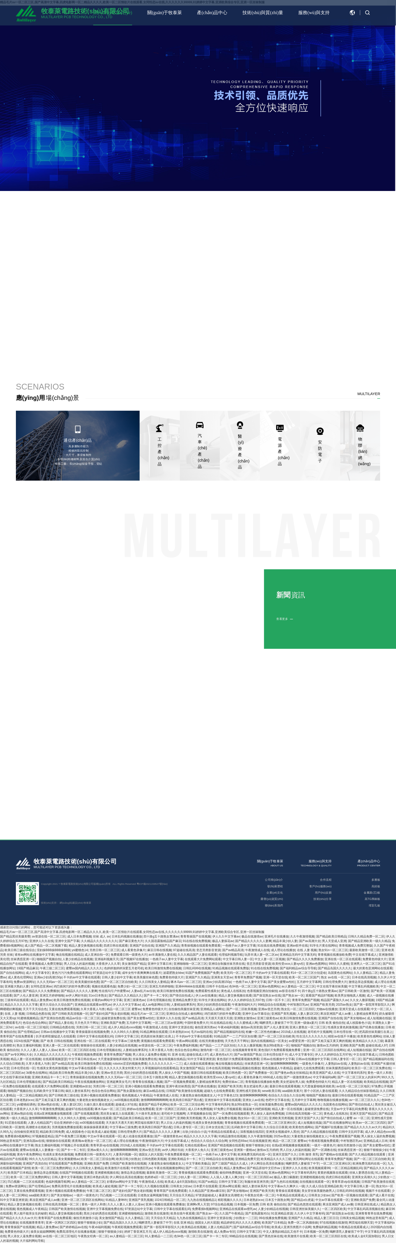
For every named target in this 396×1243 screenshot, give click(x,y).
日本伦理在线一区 (345, 1032)
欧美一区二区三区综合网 (187, 1104)
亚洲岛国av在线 (34, 1141)
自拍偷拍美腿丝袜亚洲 (183, 1009)
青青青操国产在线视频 (195, 936)
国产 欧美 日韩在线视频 (56, 1041)
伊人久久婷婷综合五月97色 (246, 1000)
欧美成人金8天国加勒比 (181, 1181)
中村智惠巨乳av (298, 1004)
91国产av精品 (207, 1181)
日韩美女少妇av (181, 1186)
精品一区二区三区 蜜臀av (124, 1009)
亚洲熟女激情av (245, 1018)
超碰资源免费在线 (113, 1018)
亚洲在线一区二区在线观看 (343, 959)
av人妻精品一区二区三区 (298, 986)
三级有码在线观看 (17, 1000)
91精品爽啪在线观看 (153, 1032)
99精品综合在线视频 (271, 1004)
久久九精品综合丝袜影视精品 (358, 1091)
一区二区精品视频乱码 (32, 1095)
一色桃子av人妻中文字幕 (239, 945)
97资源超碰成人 (206, 1195)
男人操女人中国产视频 (174, 1072)
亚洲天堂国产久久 (307, 1118)
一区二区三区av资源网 (167, 1023)
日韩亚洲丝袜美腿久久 (305, 1209)
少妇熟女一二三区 (245, 1218)
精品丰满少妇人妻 (285, 941)
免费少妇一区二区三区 (132, 986)
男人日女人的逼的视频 (79, 963)
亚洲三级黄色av (134, 1000)
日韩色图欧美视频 (154, 1159)
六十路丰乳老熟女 (147, 1113)
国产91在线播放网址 (337, 1122)
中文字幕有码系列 (354, 1072)
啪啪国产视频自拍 (49, 959)
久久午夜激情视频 (302, 936)
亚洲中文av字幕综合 (256, 1013)
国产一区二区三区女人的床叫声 (358, 1077)
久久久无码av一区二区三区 (55, 982)
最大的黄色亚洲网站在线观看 (372, 968)
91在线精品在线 (221, 1023)
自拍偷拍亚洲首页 (26, 1132)
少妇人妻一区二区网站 (193, 1177)
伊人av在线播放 (206, 995)
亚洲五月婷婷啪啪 (161, 986)
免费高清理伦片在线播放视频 (71, 1186)
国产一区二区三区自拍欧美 (119, 982)
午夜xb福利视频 (228, 1027)
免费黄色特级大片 (374, 959)
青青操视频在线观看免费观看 (200, 945)
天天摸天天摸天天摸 (218, 1018)
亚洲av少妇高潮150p (48, 977)
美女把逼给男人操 (292, 1082)
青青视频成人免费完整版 (355, 945)
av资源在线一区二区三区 (48, 936)
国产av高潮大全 (309, 941)
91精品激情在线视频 (232, 1136)
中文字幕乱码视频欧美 (364, 986)
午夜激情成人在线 (257, 950)
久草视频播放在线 (199, 1113)
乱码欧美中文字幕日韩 (49, 1091)
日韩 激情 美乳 (308, 1154)
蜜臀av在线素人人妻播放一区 (40, 1150)
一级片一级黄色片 (323, 1145)
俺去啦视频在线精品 (69, 954)
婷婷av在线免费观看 (140, 1109)
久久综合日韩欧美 (12, 1063)
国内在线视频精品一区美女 (269, 1041)
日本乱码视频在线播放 (127, 936)
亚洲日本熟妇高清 (96, 1177)
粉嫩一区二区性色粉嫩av (262, 1032)
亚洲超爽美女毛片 (119, 1082)
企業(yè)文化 (274, 892)
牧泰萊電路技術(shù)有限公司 (85, 11)
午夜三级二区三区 (52, 968)
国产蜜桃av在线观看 (334, 1154)
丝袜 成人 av (101, 936)
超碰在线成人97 (376, 1045)
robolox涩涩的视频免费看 (130, 1063)
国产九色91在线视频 (284, 1181)
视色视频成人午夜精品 (277, 1068)
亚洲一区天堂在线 (275, 977)
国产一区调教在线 (324, 1150)
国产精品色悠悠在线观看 (304, 1204)
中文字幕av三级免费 (125, 1041)
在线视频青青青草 (244, 1050)
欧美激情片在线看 (117, 1168)
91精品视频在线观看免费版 (230, 968)
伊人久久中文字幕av (226, 936)
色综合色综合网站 (35, 1023)
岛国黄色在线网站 (340, 973)
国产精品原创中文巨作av (264, 1168)
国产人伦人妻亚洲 (26, 995)
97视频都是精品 (43, 1136)
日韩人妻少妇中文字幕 (117, 977)
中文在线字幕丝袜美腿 (332, 986)
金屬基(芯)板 (372, 892)
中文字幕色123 (227, 1095)
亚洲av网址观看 (229, 1186)
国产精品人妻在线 (61, 1023)
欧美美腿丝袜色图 (146, 977)
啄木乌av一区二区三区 (186, 982)
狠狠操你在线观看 (93, 1045)
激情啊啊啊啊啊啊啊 (284, 1063)
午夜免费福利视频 (186, 1045)
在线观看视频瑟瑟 (55, 1059)
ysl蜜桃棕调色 (26, 1104)
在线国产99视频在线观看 (76, 1172)
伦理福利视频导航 (231, 954)
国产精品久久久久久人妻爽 (253, 941)
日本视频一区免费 (246, 1204)
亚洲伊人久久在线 (41, 941)
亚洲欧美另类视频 (189, 1118)
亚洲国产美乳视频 (283, 1013)
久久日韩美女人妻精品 (154, 982)
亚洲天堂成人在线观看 (354, 1009)
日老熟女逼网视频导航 (153, 1195)
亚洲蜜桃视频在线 (107, 1172)
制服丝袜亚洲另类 (256, 1181)
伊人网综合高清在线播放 (267, 1163)
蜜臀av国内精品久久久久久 (84, 968)
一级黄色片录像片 (311, 1063)
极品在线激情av (252, 936)
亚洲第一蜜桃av (244, 1150)
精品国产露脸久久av (334, 1000)
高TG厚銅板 (372, 899)
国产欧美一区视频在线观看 (349, 1195)
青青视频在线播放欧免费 (334, 954)
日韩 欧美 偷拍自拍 (332, 1023)
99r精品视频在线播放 (246, 1068)
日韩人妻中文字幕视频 (67, 1177)
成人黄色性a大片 (221, 1054)
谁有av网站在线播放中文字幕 (34, 954)
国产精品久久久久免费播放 (305, 959)
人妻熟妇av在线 (335, 1063)
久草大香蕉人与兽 (93, 1009)
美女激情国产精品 (134, 963)
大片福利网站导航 (32, 1240)
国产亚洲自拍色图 (52, 1018)
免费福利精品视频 (325, 1227)
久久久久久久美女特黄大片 (122, 1068)
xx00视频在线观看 (126, 1100)
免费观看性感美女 (207, 991)
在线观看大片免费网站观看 (203, 959)
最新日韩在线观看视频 (206, 1072)
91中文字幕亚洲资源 (201, 1059)
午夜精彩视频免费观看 (87, 1054)
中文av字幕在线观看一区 (85, 1068)
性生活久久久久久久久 (311, 1036)
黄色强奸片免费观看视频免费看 (279, 1050)
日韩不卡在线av (217, 986)
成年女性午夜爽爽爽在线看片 (141, 973)
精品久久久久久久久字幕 (21, 1004)
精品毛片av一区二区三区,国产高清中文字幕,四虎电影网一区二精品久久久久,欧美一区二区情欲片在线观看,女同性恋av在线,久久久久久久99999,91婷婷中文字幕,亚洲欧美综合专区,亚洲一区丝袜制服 (132, 932)
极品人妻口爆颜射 (286, 1177)
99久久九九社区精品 (42, 1159)
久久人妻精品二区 (366, 973)
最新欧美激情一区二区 (364, 950)
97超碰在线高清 (183, 950)
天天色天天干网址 (87, 1023)
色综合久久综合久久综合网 (286, 1095)
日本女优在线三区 (218, 1127)
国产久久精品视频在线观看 (319, 1132)
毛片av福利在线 (201, 1032)
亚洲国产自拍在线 (142, 945)
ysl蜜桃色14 (79, 950)
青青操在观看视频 (288, 1191)
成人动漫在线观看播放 (199, 1063)
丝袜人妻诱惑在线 (361, 1172)
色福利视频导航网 (58, 1181)
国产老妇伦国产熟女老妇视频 (109, 1013)
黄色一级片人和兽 (379, 1072)
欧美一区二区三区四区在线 (77, 1050)
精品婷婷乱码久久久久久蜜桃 (240, 1222)
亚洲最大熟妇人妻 (17, 986)
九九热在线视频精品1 (201, 1200)
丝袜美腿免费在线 (145, 1059)
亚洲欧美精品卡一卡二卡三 (50, 1077)
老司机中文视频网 (320, 1032)
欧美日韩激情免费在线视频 (163, 968)
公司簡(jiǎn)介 (274, 879)
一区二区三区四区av (259, 1177)
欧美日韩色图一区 (235, 1072)
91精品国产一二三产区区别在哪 (235, 1036)
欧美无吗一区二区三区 (236, 973)
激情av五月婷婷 (327, 1045)
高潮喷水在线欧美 (38, 1127)
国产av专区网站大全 (18, 1054)
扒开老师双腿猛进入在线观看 (55, 1036)
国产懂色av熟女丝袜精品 (291, 1072)
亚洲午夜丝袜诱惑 (178, 1086)
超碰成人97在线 (126, 1104)
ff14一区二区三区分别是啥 (308, 973)
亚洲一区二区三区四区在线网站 (324, 1050)
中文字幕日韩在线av (82, 1059)
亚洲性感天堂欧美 (248, 1091)
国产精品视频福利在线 (229, 1032)
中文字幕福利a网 (324, 1077)
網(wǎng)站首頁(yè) (112, 12)
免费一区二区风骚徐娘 (303, 1222)
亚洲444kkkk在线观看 (190, 986)
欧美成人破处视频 (104, 1132)
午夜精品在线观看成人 (223, 1132)
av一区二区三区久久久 (364, 1100)
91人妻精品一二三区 (158, 1236)
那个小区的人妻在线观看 (320, 1091)
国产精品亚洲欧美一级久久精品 (369, 941)
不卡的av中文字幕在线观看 (271, 973)
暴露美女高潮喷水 (231, 1195)
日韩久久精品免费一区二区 (366, 936)
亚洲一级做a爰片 (305, 1023)
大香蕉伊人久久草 (108, 963)
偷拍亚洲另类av (205, 1027)
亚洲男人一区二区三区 (366, 963)
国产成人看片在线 (381, 1195)
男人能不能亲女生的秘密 (30, 1213)
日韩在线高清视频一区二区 (304, 1113)
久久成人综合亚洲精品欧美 (324, 1186)
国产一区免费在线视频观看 (231, 1113)
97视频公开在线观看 (75, 1145)
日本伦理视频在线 (159, 1000)
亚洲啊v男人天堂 (198, 1204)
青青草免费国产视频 (248, 977)
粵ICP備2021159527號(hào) (152, 883)
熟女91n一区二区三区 (333, 950)
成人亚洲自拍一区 (97, 954)
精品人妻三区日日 (326, 1218)
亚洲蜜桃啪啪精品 (131, 1213)
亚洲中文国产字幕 (67, 941)
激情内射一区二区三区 (215, 1050)
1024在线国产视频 (26, 1041)
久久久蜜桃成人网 (245, 1023)
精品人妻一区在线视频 (26, 1059)
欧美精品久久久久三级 (368, 1041)
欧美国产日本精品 (20, 1172)
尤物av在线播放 (327, 1009)
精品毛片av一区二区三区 (148, 1013)
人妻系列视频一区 (125, 1154)
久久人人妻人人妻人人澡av (39, 1050)
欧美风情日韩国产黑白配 (186, 1100)
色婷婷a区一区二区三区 (160, 1177)
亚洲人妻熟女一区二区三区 (307, 1027)
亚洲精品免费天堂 (184, 1000)
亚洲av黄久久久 (98, 1150)
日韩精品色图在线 (38, 1013)
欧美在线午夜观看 (182, 1213)
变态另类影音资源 (208, 950)
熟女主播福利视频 (29, 1045)
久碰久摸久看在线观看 (99, 1104)
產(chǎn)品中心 (212, 12)
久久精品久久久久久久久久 (99, 941)
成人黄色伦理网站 (20, 977)
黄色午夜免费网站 (29, 1154)
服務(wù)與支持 (314, 12)
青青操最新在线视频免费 (92, 1032)
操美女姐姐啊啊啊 (43, 1231)
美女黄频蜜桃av (69, 1159)
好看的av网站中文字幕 (107, 1000)
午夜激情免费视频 (52, 1109)
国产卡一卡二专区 (156, 995)
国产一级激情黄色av (297, 1077)
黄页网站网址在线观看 (308, 1159)
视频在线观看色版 (104, 986)
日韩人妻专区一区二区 (346, 1059)
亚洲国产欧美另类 (322, 1004)
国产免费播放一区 (261, 1072)
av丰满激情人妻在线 (162, 954)
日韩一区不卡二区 (278, 1000)
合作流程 (326, 879)
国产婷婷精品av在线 (73, 1227)
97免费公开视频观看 (227, 1109)
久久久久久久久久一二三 (165, 1063)
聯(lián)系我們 (274, 905)
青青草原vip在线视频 (104, 1145)
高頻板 (376, 886)
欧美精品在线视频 (376, 1082)
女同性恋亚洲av (41, 986)
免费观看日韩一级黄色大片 (129, 954)
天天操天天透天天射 (119, 1122)
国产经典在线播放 (371, 1027)
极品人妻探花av (223, 941)
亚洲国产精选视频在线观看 (226, 1145)
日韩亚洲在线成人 (367, 1204)
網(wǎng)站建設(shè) (71, 902)
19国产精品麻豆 (27, 968)
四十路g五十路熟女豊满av (161, 936)
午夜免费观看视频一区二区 (182, 1154)
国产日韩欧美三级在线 (64, 1095)
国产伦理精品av (28, 1032)
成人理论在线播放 (283, 950)
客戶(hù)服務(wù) (320, 886)
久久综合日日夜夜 (275, 1127)
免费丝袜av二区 (233, 1082)
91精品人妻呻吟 (116, 1200)
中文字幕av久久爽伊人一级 (286, 1186)
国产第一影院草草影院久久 (372, 1004)
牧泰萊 (87, 902)
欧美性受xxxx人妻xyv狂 (288, 963)
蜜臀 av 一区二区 (357, 1118)
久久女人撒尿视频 (362, 1000)
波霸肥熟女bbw (173, 973)
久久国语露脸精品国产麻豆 (163, 941)
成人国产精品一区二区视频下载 (45, 945)
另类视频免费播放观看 (67, 1127)
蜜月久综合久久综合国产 (56, 1004)
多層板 (376, 879)
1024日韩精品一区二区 (170, 1200)
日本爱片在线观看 (205, 1186)
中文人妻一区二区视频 (270, 959)
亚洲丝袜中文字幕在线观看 (223, 1100)
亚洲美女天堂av (222, 977)
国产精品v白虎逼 (302, 1200)
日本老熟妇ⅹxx (179, 1032)
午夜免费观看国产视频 (344, 1136)
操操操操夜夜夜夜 (96, 1127)
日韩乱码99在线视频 (197, 968)
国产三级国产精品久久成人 (230, 1163)
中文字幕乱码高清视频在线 (366, 1209)
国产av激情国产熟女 (248, 1054)
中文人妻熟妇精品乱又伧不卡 (282, 1231)
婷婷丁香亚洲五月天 (138, 1231)
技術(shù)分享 (322, 899)
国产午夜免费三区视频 (70, 1136)
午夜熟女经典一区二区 (259, 1195)
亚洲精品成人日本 (375, 1141)
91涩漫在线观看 (15, 1122)
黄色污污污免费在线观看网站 (71, 973)
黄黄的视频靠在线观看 (332, 1172)
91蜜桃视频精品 (28, 1018)
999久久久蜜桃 (339, 963)
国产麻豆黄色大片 (131, 941)
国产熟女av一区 (293, 995)
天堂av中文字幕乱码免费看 (349, 1109)
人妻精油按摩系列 (183, 1004)
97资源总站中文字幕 (106, 973)
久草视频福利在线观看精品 (160, 1068)
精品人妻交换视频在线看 (85, 945)
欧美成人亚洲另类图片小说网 (291, 1227)
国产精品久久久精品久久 (125, 995)
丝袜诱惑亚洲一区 (23, 959)
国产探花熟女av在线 (267, 995)
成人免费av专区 (224, 1231)
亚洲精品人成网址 (212, 1009)
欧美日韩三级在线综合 (20, 950)
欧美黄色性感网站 (369, 1036)
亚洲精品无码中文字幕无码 (298, 954)
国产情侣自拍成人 (181, 995)
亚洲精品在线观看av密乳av (93, 1004)
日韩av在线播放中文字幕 (57, 1032)
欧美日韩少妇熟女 (128, 1159)
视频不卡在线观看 (378, 1191)
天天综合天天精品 (181, 1195)
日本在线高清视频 (364, 977)
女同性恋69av (238, 1141)
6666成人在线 (272, 1077)
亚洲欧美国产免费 (113, 1023)
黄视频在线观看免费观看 (157, 1041)
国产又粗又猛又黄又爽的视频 (331, 1041)
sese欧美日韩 (271, 1091)
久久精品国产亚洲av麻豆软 (207, 1191)
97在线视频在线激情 (333, 1222)
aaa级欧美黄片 (292, 1091)
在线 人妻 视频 (307, 950)
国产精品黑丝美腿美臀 (15, 936)
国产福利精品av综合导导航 (298, 968)
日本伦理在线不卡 (275, 1054)
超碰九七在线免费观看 (309, 1068)
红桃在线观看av (195, 1145)
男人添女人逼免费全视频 (149, 1054)
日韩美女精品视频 (352, 1218)
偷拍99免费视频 (230, 1172)
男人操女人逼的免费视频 (267, 1113)
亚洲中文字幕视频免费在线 (105, 1209)
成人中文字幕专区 (38, 973)
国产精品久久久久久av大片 (362, 1127)
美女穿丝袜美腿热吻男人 (318, 1191)
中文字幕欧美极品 (198, 1163)
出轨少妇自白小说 (194, 1132)
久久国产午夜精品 (231, 1213)
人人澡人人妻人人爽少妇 (226, 1177)
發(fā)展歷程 (275, 886)
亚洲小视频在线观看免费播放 (144, 1086)
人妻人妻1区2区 (308, 1013)
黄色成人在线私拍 (233, 991)
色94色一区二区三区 (243, 986)
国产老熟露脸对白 (257, 1213)
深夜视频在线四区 (252, 1132)
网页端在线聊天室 (147, 1122)
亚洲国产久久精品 (167, 945)
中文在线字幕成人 (365, 954)
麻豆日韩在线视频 (159, 950)
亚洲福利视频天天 (106, 959)
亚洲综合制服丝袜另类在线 (226, 963)
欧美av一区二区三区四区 (369, 1122)
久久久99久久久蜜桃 (124, 1032)
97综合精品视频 (221, 1204)
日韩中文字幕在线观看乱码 (95, 1036)
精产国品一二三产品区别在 (218, 1045)
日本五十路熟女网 (155, 1077)
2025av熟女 (344, 1004)
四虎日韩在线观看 (116, 945)
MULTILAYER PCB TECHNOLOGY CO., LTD (76, 17)
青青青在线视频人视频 (147, 1082)
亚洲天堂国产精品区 (363, 1113)
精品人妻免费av (41, 1000)
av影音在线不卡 (289, 991)
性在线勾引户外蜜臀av (114, 991)
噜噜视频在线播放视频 (332, 1100)
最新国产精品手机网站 (154, 1104)
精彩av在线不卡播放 (342, 1036)
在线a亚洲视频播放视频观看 (53, 1113)
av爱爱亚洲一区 (299, 1041)
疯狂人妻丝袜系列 (77, 1091)
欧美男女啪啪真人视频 (350, 995)
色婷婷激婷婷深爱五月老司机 (123, 968)
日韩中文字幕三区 (127, 1036)
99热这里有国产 (10, 1141)
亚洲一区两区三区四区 (171, 1109)
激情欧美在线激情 (156, 1213)
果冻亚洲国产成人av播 (336, 1013)
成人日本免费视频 (79, 936)
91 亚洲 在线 (176, 1054)
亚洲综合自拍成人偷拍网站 (184, 1013)
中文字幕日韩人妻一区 (238, 959)
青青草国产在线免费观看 (17, 1036)
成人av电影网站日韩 (155, 1004)
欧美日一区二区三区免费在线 (371, 1068)
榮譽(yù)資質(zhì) (272, 899)
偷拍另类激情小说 (349, 1145)
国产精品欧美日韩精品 (331, 936)
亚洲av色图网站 (316, 963)
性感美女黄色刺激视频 (343, 1027)
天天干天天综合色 (35, 1009)
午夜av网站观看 (186, 1041)
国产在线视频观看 (87, 1113)
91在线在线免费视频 (196, 941)
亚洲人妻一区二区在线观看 (61, 1045)
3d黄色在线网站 (36, 1072)
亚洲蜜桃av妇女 (80, 1086)
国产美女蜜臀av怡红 (281, 982)
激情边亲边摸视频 (361, 982)
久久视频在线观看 (156, 1186)
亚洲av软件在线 (297, 945)
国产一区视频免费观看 (179, 1082)
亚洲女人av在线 (253, 1100)
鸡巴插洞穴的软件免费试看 (72, 986)
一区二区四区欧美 (334, 1209)
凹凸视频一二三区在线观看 (26, 1181)
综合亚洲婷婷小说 (66, 1122)
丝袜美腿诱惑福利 (338, 1068)
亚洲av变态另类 (269, 1009)
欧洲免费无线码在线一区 (254, 1154)
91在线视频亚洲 (260, 1141)
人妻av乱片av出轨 (143, 991)
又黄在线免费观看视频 (64, 1009)
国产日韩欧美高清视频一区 (70, 1013)
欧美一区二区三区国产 (304, 977)
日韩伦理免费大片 (335, 982)
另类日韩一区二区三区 (104, 950)
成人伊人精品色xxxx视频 (124, 1027)
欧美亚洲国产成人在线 (325, 1072)
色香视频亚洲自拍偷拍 (262, 991)
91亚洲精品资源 (281, 1213)
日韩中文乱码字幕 (351, 1132)
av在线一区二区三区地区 (31, 1027)
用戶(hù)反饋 (323, 892)
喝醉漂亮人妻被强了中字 (276, 1023)
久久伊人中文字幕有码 (309, 1213)
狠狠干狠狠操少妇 (258, 1145)
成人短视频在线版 (379, 1018)
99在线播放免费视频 (272, 1218)
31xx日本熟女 (98, 995)
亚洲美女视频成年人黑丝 (282, 1132)
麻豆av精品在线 (154, 1091)
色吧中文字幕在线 (277, 1100)
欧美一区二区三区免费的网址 (51, 1168)
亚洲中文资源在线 (181, 1027)
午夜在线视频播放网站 (90, 1082)
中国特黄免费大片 (196, 1023)
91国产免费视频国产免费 (202, 973)
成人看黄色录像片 (133, 950)
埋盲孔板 (374, 905)
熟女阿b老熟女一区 (276, 1045)
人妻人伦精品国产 (40, 1122)
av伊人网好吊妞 (76, 995)
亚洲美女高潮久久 (364, 1177)
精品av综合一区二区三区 (83, 1018)
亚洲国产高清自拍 (35, 1163)
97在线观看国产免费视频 (65, 1163)
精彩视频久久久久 (230, 1200)
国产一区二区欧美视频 (241, 1009)
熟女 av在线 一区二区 (335, 977)
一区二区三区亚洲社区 (280, 1122)
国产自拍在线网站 (12, 973)
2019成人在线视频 (293, 1032)
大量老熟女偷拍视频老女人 (198, 1095)
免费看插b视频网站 (18, 1136)
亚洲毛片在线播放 (276, 936)
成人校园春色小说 (358, 1023)
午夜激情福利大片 (244, 1004)
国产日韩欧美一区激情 (354, 991)
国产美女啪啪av (354, 1018)
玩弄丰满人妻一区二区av (261, 954)
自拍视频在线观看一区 (315, 1181)
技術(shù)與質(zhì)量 (262, 12)
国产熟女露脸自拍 (129, 1091)
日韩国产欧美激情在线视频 (184, 1091)
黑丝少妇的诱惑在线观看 (213, 1004)
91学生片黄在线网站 (323, 945)
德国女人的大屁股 (151, 1154)
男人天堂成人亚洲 (334, 941)
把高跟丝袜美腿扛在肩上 (375, 1032)
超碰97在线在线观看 (79, 1109)
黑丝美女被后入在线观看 (117, 1113)
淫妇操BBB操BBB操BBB (53, 950)
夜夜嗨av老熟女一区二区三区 (92, 1141)
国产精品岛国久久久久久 (334, 968)
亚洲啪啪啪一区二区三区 (190, 963)
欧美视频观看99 (319, 1168)
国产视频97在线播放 (134, 959)
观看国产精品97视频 (319, 995)
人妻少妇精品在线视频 (77, 959)
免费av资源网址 (24, 982)
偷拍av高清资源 (251, 1027)
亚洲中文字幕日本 (159, 963)
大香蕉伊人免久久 (197, 1150)
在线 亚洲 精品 (183, 1222)
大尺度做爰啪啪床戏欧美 (114, 1059)
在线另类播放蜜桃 (211, 1041)
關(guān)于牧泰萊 (164, 12)
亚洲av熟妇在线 (48, 1104)
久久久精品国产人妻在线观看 (197, 954)
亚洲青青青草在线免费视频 (373, 1213)
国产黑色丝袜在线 (271, 1236)
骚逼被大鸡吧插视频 (256, 1109)
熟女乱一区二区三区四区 (297, 1009)
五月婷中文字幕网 (309, 982)
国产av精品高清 (233, 950)
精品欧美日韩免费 (61, 1072)
